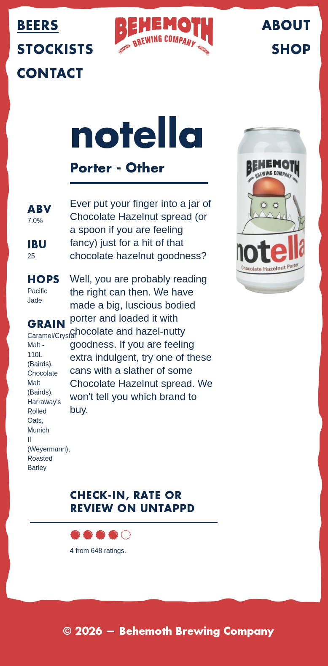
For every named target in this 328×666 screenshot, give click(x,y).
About (286, 25)
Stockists (55, 49)
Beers (38, 25)
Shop (291, 49)
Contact (50, 73)
